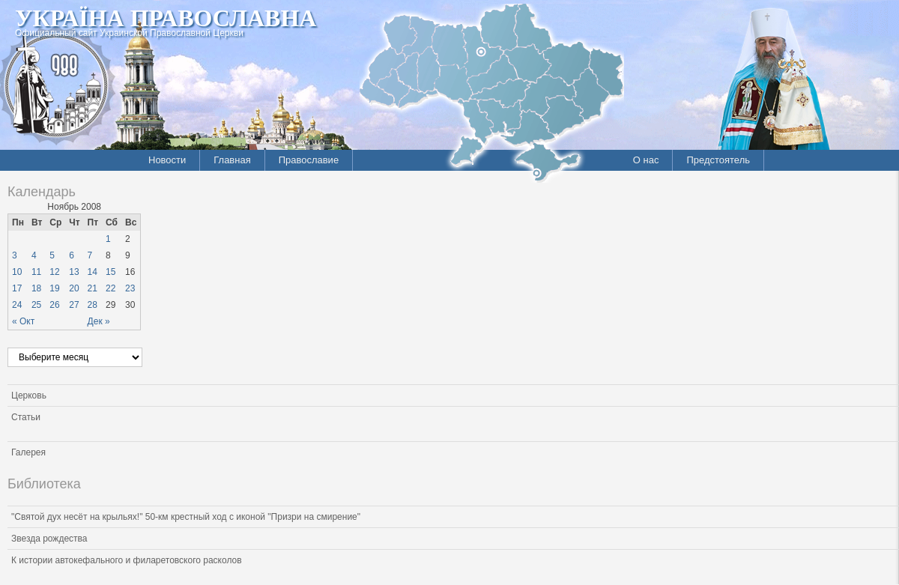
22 (110, 288)
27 (74, 305)
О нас (646, 160)
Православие (309, 160)
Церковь (28, 395)
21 (92, 288)
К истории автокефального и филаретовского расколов (126, 560)
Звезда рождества (49, 538)
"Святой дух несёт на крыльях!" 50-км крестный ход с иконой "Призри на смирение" (185, 517)
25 (36, 305)
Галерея (28, 452)
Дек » (99, 321)
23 (130, 288)
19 (54, 288)
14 (92, 272)
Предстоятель (718, 160)
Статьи (25, 417)
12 (54, 272)
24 (17, 305)
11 (36, 272)
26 (54, 305)
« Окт (23, 321)
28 (92, 305)
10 (17, 272)
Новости (167, 160)
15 (110, 272)
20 (74, 288)
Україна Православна (165, 17)
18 (36, 288)
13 (74, 272)
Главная (232, 160)
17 (17, 288)
